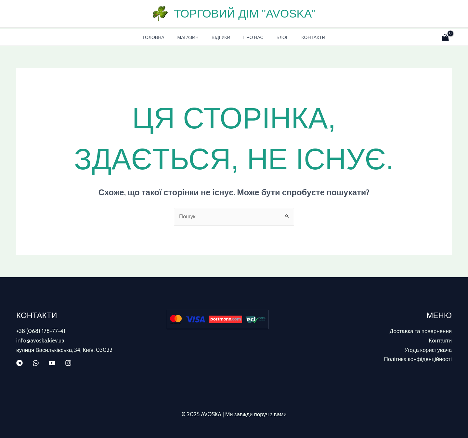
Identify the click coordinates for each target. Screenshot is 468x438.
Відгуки (223, 37)
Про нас (251, 37)
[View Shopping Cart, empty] (444, 37)
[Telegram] (19, 362)
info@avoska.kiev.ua (40, 340)
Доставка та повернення (421, 331)
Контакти (304, 37)
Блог (277, 37)
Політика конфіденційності (418, 358)
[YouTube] (52, 362)
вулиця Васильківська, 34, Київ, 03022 (64, 349)
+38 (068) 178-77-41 (40, 331)
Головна (163, 37)
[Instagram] (68, 362)
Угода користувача (428, 349)
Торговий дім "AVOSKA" (245, 13)
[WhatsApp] (35, 362)
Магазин (193, 37)
